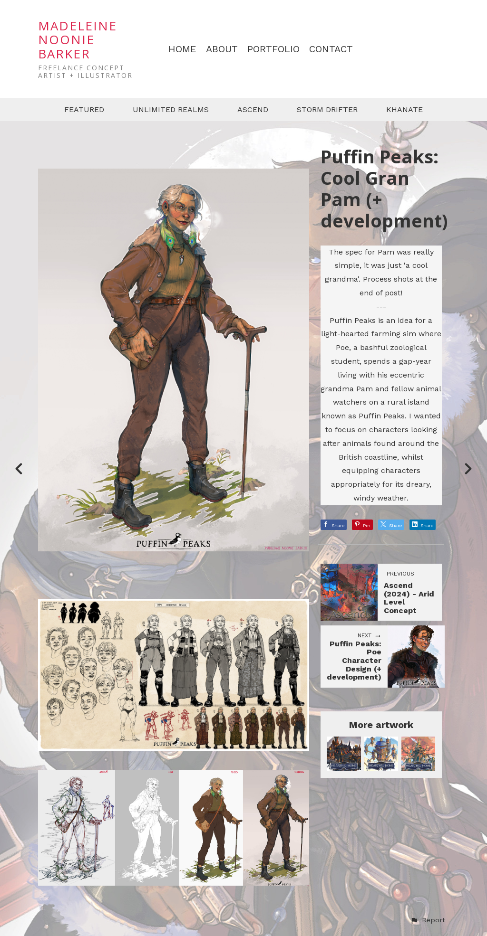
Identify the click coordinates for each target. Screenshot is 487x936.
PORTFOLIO (273, 49)
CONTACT (331, 49)
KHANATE (404, 109)
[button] (427, 920)
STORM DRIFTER (327, 109)
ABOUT (222, 49)
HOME (182, 49)
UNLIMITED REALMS (171, 109)
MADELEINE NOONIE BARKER (77, 39)
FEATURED (84, 109)
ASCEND (252, 109)
